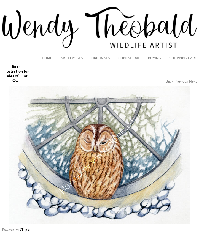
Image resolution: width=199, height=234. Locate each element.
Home (47, 58)
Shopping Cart (183, 58)
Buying (154, 58)
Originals (100, 58)
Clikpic (25, 230)
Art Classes (71, 58)
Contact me (129, 58)
